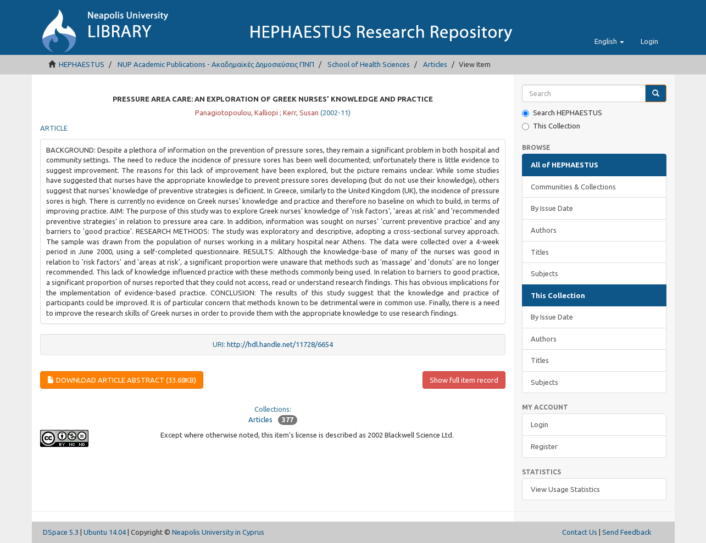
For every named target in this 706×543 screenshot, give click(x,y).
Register (544, 446)
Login (539, 424)
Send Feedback (627, 532)
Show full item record (464, 380)
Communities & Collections (573, 187)
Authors (544, 230)
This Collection (551, 126)
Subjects (544, 273)
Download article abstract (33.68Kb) (121, 380)
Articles (435, 64)
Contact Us (579, 532)
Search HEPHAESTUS (562, 113)
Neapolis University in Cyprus (218, 532)
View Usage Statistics (565, 489)
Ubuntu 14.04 (105, 532)
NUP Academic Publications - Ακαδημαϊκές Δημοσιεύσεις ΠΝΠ (216, 64)
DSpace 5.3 (61, 532)
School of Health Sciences (368, 64)
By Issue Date (552, 208)
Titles (540, 252)
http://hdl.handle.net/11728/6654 (280, 344)
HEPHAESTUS (81, 64)
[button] (609, 41)
